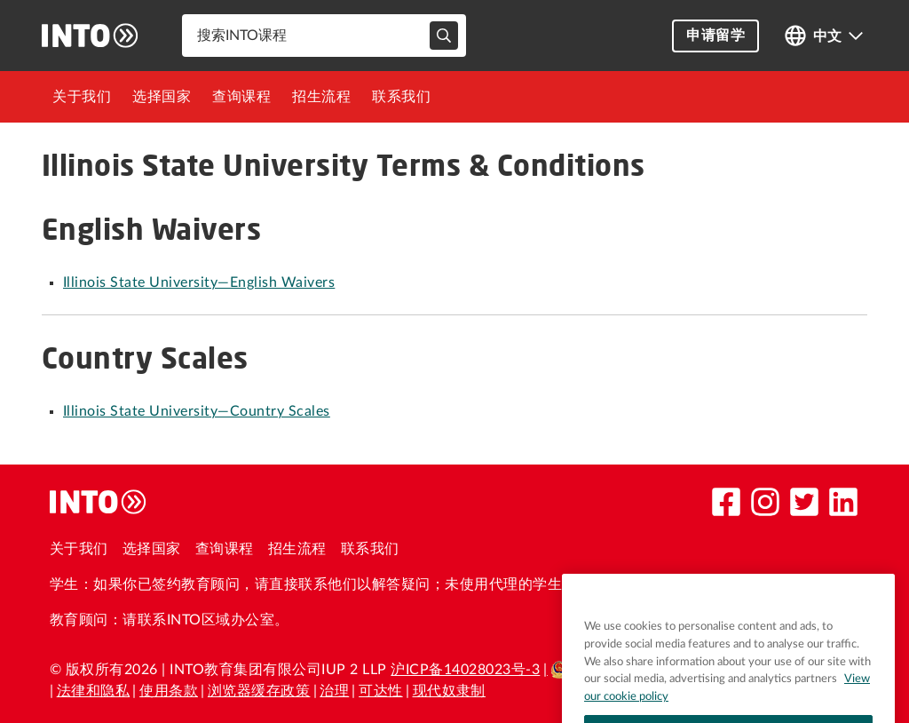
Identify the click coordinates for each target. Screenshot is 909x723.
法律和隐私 (93, 691)
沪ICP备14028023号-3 (465, 670)
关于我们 (81, 97)
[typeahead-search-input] (444, 35)
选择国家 (161, 97)
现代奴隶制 (449, 691)
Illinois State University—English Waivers (199, 282)
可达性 (381, 691)
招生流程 (321, 97)
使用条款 (168, 691)
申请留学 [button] (715, 35)
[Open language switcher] (823, 36)
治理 (334, 691)
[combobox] (324, 35)
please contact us (642, 584)
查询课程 (241, 97)
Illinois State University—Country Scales (196, 411)
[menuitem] (82, 97)
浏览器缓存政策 (259, 691)
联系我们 (401, 97)
